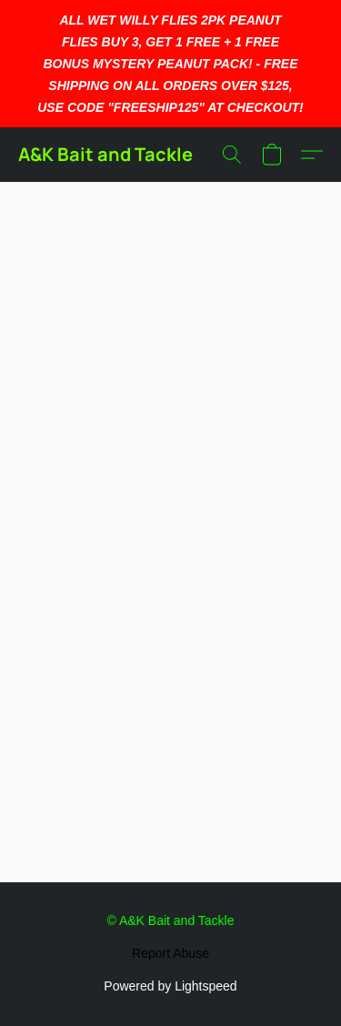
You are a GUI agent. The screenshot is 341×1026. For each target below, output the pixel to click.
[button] (105, 154)
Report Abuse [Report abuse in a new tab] (170, 953)
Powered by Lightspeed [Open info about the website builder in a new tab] (170, 986)
